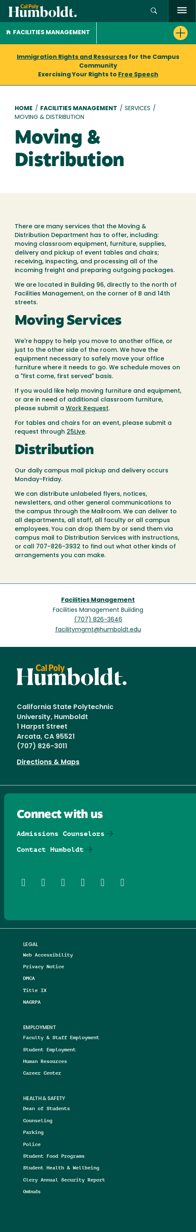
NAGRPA (32, 1002)
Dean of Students (46, 1108)
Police (32, 1144)
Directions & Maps (48, 762)
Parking (33, 1132)
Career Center (42, 1073)
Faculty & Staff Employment (61, 1037)
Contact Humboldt (50, 849)
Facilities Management (48, 32)
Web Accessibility (48, 955)
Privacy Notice (43, 966)
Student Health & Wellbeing (61, 1167)
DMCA (29, 978)
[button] (154, 11)
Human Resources (45, 1061)
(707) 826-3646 (98, 620)
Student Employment (49, 1049)
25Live (76, 432)
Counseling (37, 1120)
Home (24, 109)
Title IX (34, 990)
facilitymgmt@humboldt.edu (98, 630)
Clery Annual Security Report (64, 1179)
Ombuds (32, 1191)
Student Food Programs (54, 1156)
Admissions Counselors (61, 834)
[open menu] (182, 11)
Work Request (87, 409)
